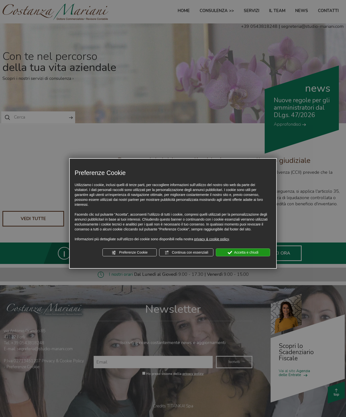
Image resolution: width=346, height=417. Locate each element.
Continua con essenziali (186, 252)
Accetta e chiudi (243, 252)
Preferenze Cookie (130, 252)
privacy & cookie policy (211, 239)
